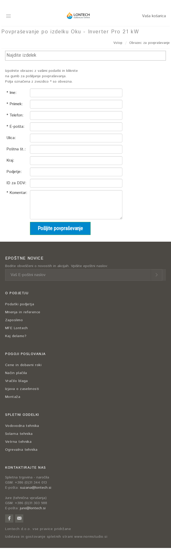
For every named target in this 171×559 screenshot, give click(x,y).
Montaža (12, 396)
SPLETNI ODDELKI (22, 415)
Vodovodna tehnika (22, 425)
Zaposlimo (14, 320)
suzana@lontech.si (35, 487)
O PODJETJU (16, 293)
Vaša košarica (154, 16)
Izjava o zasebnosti (22, 388)
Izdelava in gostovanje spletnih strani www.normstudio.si (56, 536)
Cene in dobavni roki (23, 365)
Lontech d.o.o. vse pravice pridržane (38, 529)
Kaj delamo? (15, 336)
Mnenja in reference (22, 312)
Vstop (118, 43)
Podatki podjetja (19, 304)
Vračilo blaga (16, 381)
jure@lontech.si (33, 508)
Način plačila (16, 373)
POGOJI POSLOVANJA (25, 354)
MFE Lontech (16, 328)
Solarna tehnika (19, 433)
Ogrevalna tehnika (21, 449)
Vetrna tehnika (18, 441)
